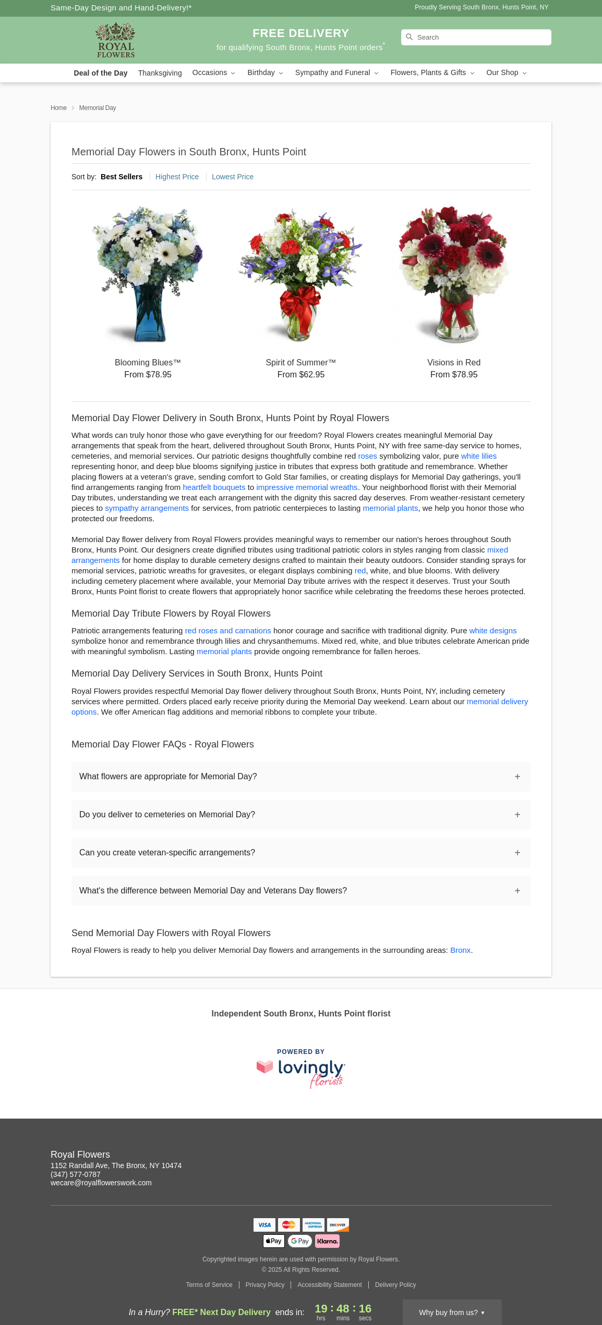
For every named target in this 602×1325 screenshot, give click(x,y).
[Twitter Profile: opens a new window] (544, 1156)
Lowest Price (233, 177)
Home (59, 108)
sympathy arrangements (147, 508)
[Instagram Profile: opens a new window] (452, 1156)
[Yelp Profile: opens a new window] (521, 1156)
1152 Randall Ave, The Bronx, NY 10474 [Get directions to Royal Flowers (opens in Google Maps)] (116, 1165)
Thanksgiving (160, 73)
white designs (493, 630)
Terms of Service (209, 1285)
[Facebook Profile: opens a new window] (475, 1156)
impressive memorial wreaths (306, 487)
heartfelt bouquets (214, 487)
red (360, 570)
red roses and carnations (228, 630)
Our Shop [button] (507, 72)
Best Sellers (121, 177)
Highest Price (177, 177)
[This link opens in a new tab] (301, 1068)
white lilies (479, 455)
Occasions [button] (214, 72)
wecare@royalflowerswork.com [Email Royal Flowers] (101, 1183)
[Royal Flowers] (126, 40)
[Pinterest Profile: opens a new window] (498, 1156)
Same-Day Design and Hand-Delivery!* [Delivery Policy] (121, 7)
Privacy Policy (265, 1285)
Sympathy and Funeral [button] (337, 72)
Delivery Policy (395, 1285)
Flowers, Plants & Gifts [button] (433, 72)
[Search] (476, 37)
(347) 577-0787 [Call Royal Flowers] (76, 1174)
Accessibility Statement (329, 1285)
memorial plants (390, 508)
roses (367, 455)
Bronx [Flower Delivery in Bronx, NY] (460, 950)
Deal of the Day (100, 73)
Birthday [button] (266, 72)
